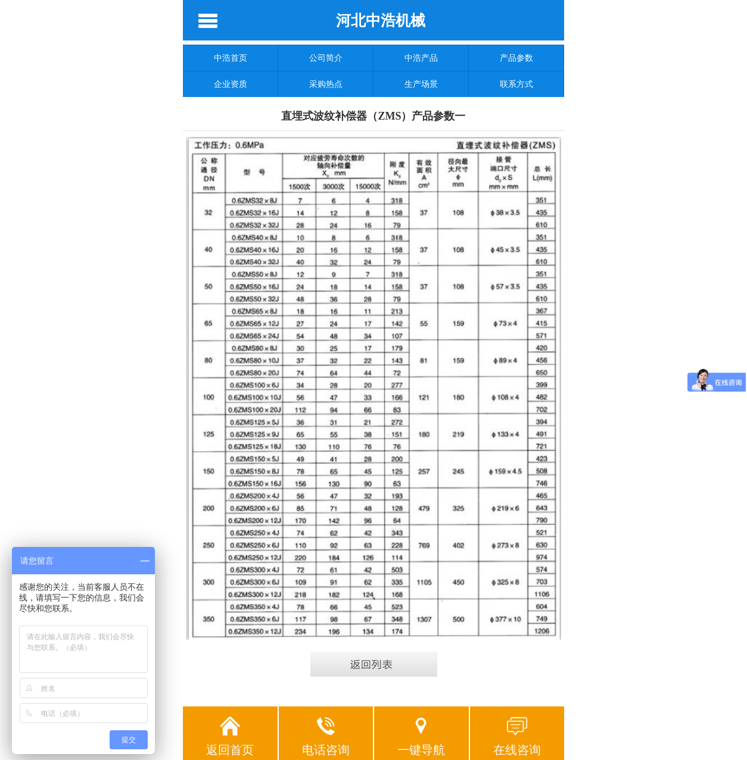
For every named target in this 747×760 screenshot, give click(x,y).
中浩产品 (421, 57)
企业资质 (230, 84)
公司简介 (326, 57)
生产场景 (421, 84)
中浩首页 (230, 57)
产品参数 (516, 57)
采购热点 (326, 84)
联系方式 (516, 84)
